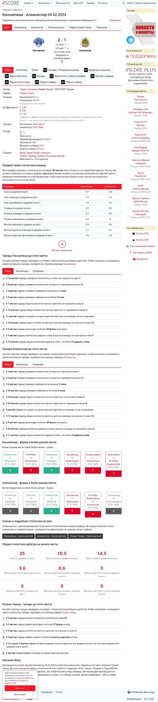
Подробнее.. (116, 20)
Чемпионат (101, 27)
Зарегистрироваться (145, 3)
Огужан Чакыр (27, 93)
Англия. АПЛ (140, 240)
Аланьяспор (69, 357)
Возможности (63, 3)
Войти (130, 3)
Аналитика (45, 3)
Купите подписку (137, 74)
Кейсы (78, 3)
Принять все (20, 688)
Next (151, 29)
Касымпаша (69, 264)
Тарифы (90, 3)
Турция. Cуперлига (29, 89)
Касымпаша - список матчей (18, 536)
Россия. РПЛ (140, 233)
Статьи (59, 692)
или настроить (20, 694)
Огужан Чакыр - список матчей (85, 536)
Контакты (103, 3)
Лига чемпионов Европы (140, 246)
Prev (129, 29)
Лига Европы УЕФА (140, 252)
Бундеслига (140, 259)
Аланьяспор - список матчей (51, 536)
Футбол (28, 3)
